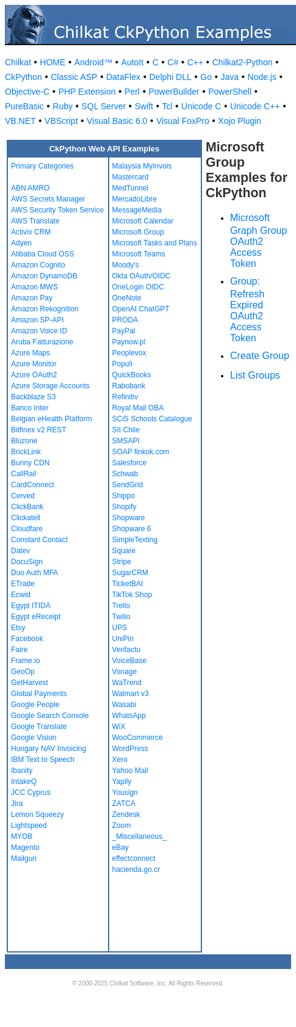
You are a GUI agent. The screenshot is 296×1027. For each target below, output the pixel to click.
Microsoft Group (138, 232)
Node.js (262, 77)
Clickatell (25, 518)
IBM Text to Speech (42, 759)
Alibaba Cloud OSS (42, 254)
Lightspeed (29, 825)
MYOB (21, 836)
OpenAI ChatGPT (141, 309)
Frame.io (25, 660)
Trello (121, 605)
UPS (120, 627)
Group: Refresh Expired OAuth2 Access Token (247, 309)
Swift (144, 106)
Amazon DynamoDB (44, 276)
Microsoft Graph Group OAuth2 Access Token (258, 240)
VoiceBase (129, 660)
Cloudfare (27, 528)
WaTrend (127, 682)
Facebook (27, 638)
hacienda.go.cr (136, 869)
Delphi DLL (170, 77)
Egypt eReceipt (35, 616)
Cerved (23, 496)
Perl (132, 91)
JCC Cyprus (31, 792)
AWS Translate (35, 221)
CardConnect (32, 485)
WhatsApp (129, 715)
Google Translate (39, 726)
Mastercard (130, 177)
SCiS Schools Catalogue (152, 419)
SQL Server (104, 106)
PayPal (123, 331)
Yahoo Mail (130, 770)
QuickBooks (131, 375)
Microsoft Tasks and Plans (154, 243)
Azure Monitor (34, 364)
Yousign (125, 792)
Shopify (124, 507)
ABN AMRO (30, 188)
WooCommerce (137, 737)
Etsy (18, 627)
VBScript (61, 121)
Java (229, 77)
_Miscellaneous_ (139, 836)
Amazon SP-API (37, 320)
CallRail (23, 474)
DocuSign (27, 561)
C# (172, 62)
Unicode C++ (255, 106)
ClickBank (27, 507)
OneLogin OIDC (138, 287)
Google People (35, 704)
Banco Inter (29, 408)
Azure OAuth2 (34, 375)
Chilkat (18, 62)
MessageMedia (137, 210)
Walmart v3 (130, 693)
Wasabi (124, 704)
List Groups (255, 375)
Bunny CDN (30, 463)
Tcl (167, 106)
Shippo (123, 496)
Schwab (125, 474)
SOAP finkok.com (141, 452)
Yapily (122, 781)
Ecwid (21, 594)
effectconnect (134, 858)
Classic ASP (74, 77)
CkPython (23, 77)
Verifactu (126, 649)
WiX (119, 726)
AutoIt (132, 62)
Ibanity (21, 770)
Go (206, 77)
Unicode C (201, 106)
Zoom (121, 825)
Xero (120, 759)
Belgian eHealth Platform (51, 419)
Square (124, 550)
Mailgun (24, 858)
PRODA (125, 320)
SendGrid (127, 485)
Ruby (62, 106)
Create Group (259, 355)
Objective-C (27, 91)
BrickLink (26, 452)
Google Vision (34, 737)
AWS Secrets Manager (48, 199)
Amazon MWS (34, 287)
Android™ (93, 62)
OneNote (127, 298)
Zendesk (126, 814)
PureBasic (24, 106)
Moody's (125, 265)
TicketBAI (127, 583)
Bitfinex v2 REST (39, 430)
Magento (25, 847)
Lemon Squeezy (37, 814)
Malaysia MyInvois (142, 166)
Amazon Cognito (38, 265)
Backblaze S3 (33, 397)
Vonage (124, 671)
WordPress (130, 748)
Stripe (121, 561)
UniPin (123, 638)
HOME (52, 62)
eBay (120, 847)
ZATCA (123, 803)
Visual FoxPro (182, 121)
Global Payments (39, 693)
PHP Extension (87, 91)
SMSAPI (126, 441)
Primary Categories (42, 166)
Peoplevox (129, 353)
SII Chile (126, 430)
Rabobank (129, 386)
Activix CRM (31, 232)
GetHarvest (29, 682)
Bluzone (24, 441)
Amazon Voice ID (39, 331)
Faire (19, 649)
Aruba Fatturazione (42, 342)
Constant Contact (39, 539)
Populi (122, 364)
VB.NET (20, 121)
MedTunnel (130, 188)
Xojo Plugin (239, 121)
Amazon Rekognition (45, 309)
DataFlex (123, 77)
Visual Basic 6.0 (117, 121)
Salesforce (129, 463)
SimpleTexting (135, 539)
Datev (20, 550)
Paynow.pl (129, 342)
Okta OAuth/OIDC (141, 276)
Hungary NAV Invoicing (48, 748)
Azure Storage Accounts (50, 386)
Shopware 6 (131, 528)
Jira (17, 803)
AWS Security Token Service (57, 210)
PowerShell (229, 91)
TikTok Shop (132, 594)
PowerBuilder (173, 91)
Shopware (128, 518)
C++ (195, 62)
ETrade (23, 583)
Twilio (121, 616)
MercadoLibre (134, 199)
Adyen (21, 243)
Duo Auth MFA (34, 572)
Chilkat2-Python (242, 62)
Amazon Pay (31, 298)
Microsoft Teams (138, 254)
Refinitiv (125, 397)
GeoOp (23, 671)
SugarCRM (130, 572)
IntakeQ (24, 781)
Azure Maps (30, 353)
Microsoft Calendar (143, 221)
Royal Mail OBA (138, 408)
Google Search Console (49, 715)
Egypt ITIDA (31, 605)
